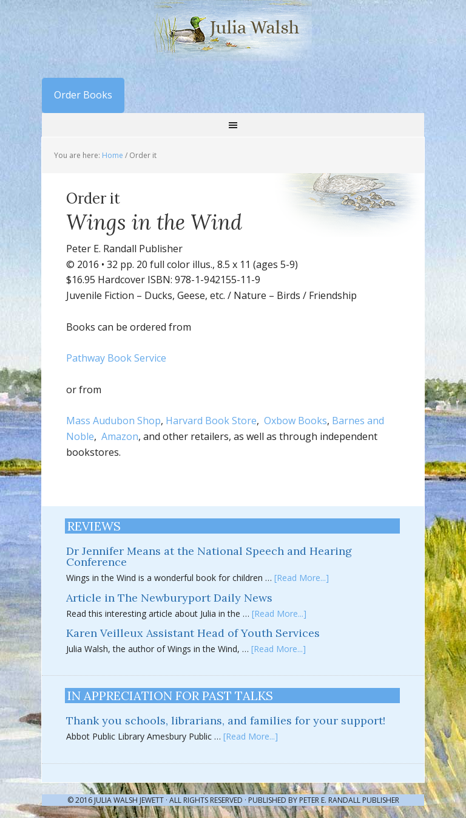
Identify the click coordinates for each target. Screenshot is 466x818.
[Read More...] (301, 577)
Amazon (119, 436)
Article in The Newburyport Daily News (169, 598)
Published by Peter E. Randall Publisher (323, 800)
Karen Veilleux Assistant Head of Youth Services (193, 633)
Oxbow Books (295, 420)
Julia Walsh (233, 30)
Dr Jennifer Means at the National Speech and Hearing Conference (209, 556)
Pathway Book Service (116, 358)
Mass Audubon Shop (113, 420)
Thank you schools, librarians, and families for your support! (225, 720)
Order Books (83, 94)
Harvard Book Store (211, 420)
